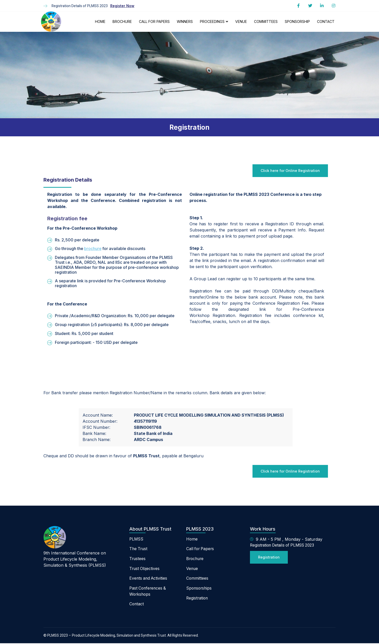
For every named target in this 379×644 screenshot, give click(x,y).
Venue (241, 21)
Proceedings (214, 21)
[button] (122, 6)
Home (100, 21)
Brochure (122, 21)
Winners (185, 21)
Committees (266, 21)
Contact (326, 21)
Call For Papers (154, 21)
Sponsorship (297, 21)
